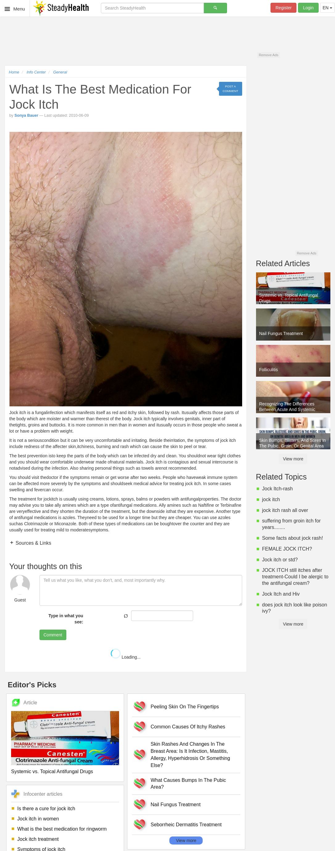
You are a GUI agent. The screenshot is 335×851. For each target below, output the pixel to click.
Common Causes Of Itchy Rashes (188, 726)
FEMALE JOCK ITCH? (287, 548)
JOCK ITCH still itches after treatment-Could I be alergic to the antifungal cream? (295, 577)
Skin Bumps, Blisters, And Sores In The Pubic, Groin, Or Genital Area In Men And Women (292, 444)
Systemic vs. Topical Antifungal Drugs (52, 771)
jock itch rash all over (285, 510)
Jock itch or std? (280, 559)
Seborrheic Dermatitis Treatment (186, 824)
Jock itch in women (38, 818)
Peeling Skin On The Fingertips (185, 706)
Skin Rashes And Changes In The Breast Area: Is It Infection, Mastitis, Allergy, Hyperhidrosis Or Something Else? (190, 754)
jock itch (271, 499)
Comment (52, 634)
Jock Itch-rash (277, 488)
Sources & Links (32, 543)
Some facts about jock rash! (292, 538)
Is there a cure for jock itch (46, 808)
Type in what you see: (65, 618)
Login (308, 7)
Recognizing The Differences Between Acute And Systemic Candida (287, 407)
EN (327, 7)
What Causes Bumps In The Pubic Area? (188, 784)
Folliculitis (268, 369)
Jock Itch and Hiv (281, 594)
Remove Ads (268, 55)
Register (283, 7)
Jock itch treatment (38, 839)
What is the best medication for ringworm (62, 829)
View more (186, 840)
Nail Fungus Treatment (176, 804)
